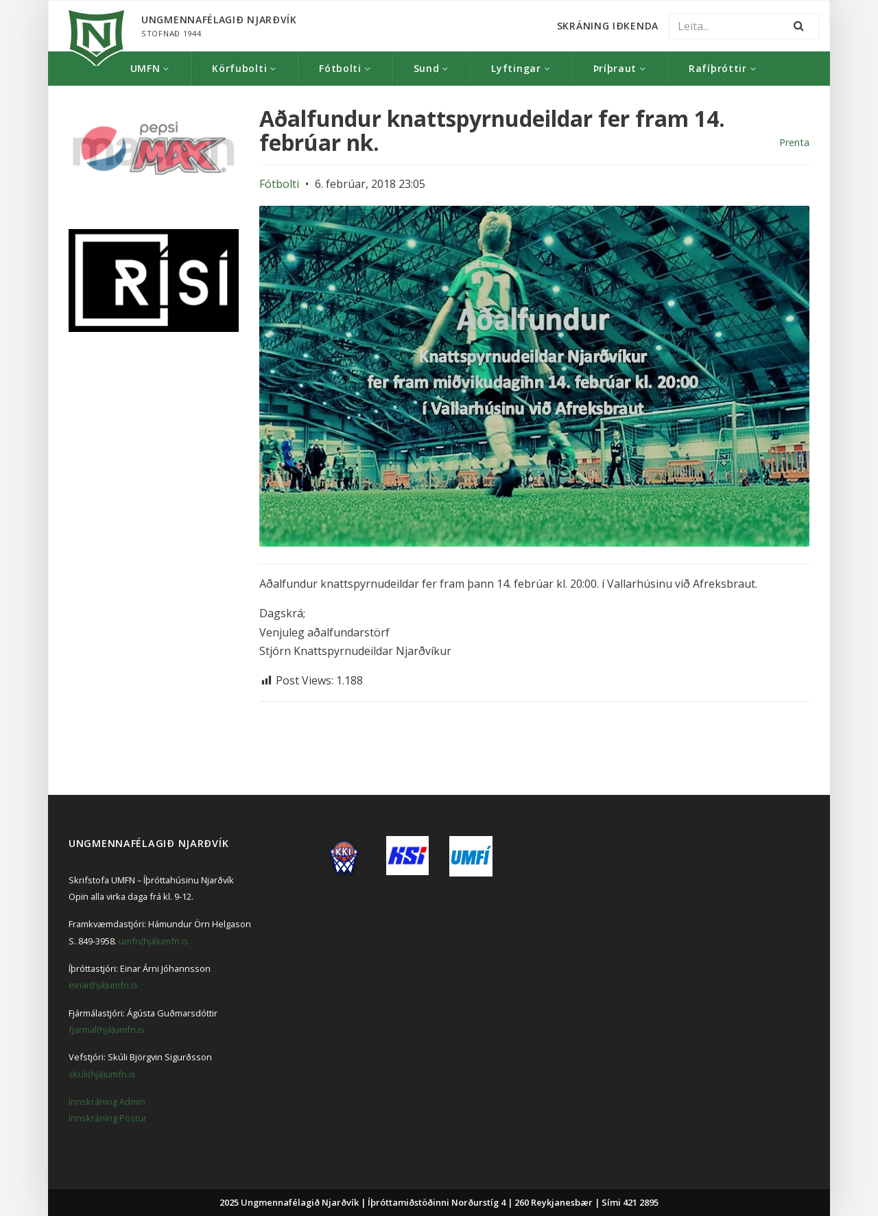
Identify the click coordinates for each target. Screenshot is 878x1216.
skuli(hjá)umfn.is (102, 1074)
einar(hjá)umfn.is (103, 985)
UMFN (145, 68)
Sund (427, 68)
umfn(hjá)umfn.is (154, 941)
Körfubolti (239, 68)
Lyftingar (516, 68)
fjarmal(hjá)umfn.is (107, 1029)
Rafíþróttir (718, 68)
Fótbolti (340, 68)
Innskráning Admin (107, 1101)
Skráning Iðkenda (607, 25)
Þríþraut (615, 68)
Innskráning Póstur (108, 1118)
